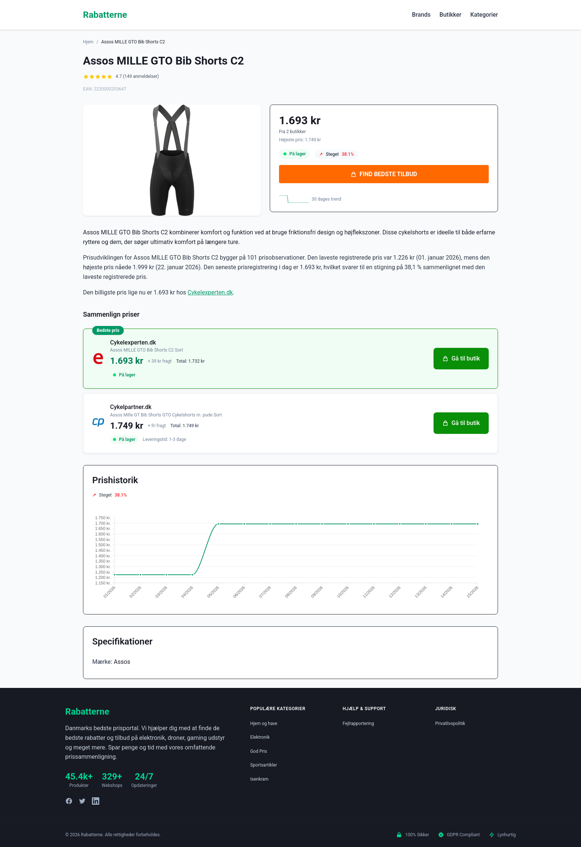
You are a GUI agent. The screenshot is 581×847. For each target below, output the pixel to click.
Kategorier (484, 14)
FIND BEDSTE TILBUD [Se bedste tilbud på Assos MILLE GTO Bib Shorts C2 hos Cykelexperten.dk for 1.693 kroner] (384, 174)
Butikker (450, 14)
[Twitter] (82, 801)
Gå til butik (461, 358)
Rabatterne (105, 15)
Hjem (88, 42)
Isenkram (259, 779)
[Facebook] (69, 801)
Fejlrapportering (358, 723)
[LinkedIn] (95, 801)
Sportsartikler (263, 765)
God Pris (258, 751)
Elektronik (260, 737)
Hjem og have (263, 723)
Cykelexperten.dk (210, 292)
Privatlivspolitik (450, 723)
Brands (421, 14)
